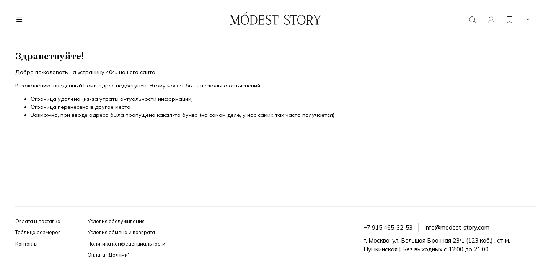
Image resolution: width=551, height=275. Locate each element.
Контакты (26, 244)
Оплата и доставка (37, 221)
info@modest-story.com (457, 227)
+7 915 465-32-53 (388, 227)
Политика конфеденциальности (126, 244)
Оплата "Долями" (109, 255)
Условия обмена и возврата (121, 232)
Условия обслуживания (116, 221)
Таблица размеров (38, 232)
